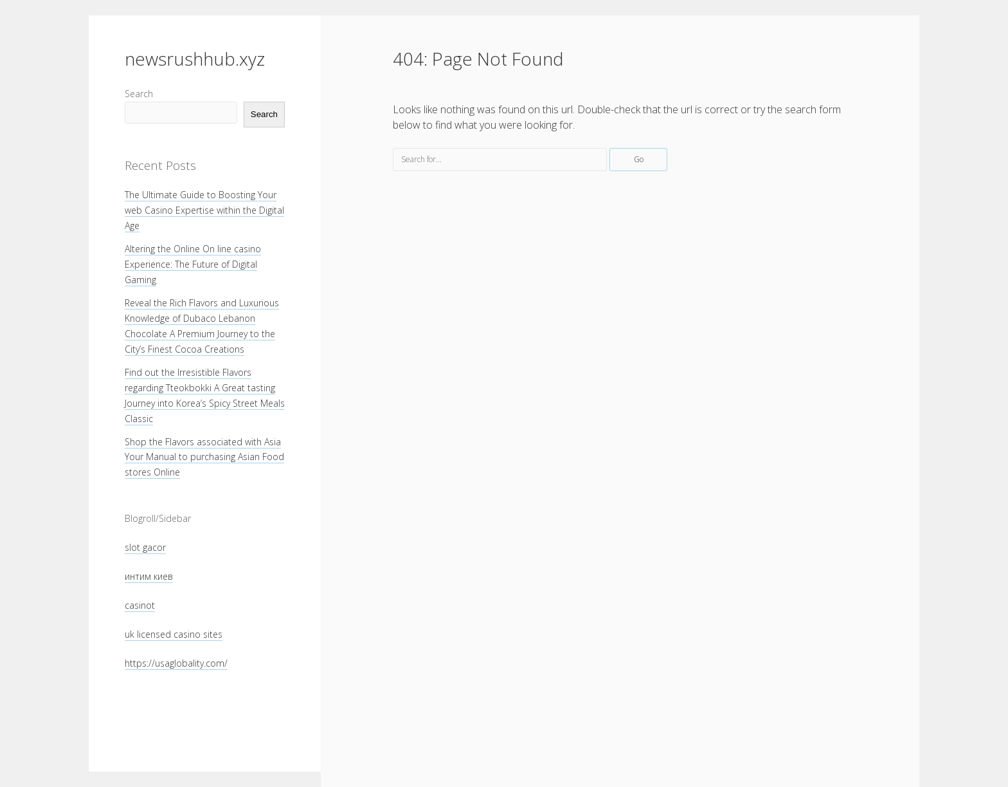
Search (139, 94)
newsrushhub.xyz (195, 58)
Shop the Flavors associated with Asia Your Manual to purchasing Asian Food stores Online (204, 457)
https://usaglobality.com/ (176, 663)
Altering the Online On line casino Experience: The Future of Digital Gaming (193, 264)
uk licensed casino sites (173, 634)
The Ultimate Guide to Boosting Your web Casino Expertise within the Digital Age (204, 210)
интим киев (149, 576)
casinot (140, 605)
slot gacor (145, 547)
